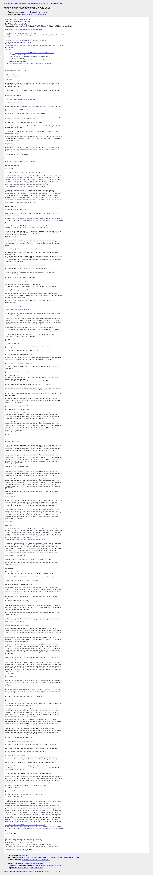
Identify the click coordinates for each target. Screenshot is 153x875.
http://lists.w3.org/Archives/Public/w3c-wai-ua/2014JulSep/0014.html (35, 106)
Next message (27, 14)
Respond (33, 12)
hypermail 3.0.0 (30, 871)
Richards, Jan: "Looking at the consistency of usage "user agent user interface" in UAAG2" (50, 857)
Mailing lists (17, 3)
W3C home (8, 3)
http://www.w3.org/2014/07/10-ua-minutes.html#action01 (25, 187)
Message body (24, 12)
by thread (42, 865)
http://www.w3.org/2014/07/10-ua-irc (33, 40)
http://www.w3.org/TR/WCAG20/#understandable (29, 281)
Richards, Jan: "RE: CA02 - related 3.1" (36, 859)
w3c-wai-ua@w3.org (36, 3)
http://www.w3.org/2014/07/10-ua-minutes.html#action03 (25, 540)
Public (25, 3)
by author (58, 865)
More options (42, 12)
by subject (49, 865)
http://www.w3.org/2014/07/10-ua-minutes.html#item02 (29, 60)
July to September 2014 (53, 3)
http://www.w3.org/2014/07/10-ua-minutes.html (25, 30)
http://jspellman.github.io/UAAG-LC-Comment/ (26, 249)
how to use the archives (20, 868)
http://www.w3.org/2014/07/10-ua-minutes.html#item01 (29, 56)
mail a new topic (41, 863)
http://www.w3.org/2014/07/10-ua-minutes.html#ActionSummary (30, 64)
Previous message (39, 14)
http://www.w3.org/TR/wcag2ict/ (21, 310)
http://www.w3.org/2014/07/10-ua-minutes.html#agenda (34, 53)
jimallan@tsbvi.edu (24, 19)
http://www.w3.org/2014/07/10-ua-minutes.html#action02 (43, 220)
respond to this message (26, 863)
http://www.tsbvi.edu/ (44, 844)
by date (35, 865)
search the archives (36, 868)
